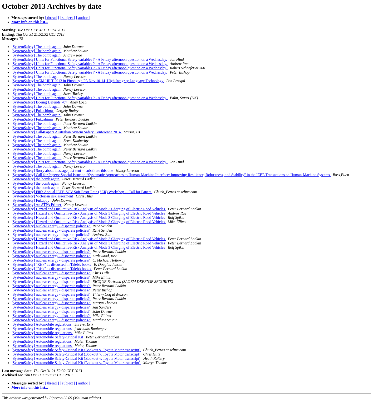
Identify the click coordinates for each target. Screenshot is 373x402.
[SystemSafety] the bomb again (35, 179)
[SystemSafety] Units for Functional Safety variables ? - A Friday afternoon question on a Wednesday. (89, 59)
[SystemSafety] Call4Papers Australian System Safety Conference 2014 (66, 132)
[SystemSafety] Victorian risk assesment (42, 196)
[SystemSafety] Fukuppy (30, 200)
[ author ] (83, 18)
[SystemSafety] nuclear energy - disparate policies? (51, 226)
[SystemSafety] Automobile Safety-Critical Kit (47, 337)
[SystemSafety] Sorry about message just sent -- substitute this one (62, 170)
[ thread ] (52, 18)
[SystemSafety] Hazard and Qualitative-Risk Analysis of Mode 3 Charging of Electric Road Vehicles (88, 209)
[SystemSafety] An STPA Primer (36, 205)
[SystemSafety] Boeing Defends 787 (39, 102)
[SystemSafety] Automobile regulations (42, 324)
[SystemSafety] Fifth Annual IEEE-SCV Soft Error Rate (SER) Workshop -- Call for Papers (81, 192)
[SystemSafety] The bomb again (36, 47)
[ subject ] (67, 18)
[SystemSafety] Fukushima (32, 111)
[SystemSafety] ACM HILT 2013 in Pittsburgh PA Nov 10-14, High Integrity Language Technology (87, 81)
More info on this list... (29, 22)
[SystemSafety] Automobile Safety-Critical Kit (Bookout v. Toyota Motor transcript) (76, 350)
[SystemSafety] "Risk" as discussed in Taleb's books (51, 264)
